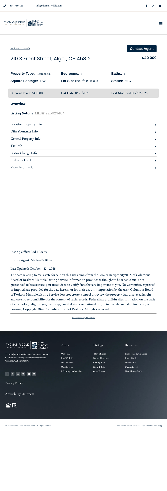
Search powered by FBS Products (83, 318)
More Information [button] (22, 167)
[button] (161, 23)
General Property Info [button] (25, 138)
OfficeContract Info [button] (24, 131)
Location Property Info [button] (26, 124)
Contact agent (142, 49)
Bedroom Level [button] (20, 160)
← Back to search (20, 48)
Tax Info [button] (16, 146)
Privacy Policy (14, 383)
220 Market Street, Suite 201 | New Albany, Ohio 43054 (139, 425)
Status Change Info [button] (23, 153)
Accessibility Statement (19, 394)
